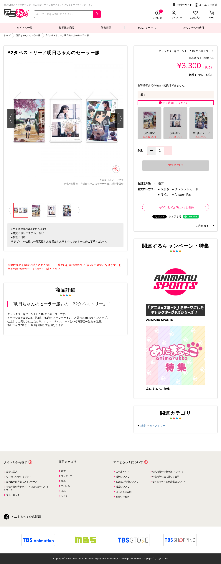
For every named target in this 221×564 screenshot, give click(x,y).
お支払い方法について (127, 481)
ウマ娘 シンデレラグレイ (18, 476)
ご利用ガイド (182, 5)
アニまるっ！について (128, 462)
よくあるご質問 (206, 5)
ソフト (64, 496)
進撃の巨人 (11, 471)
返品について (122, 486)
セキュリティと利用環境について (169, 481)
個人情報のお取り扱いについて (168, 471)
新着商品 (106, 27)
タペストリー (157, 425)
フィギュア (66, 476)
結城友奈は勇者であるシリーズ (21, 481)
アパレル (65, 486)
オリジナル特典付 (193, 27)
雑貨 (143, 425)
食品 (63, 491)
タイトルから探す (15, 462)
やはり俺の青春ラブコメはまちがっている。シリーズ (27, 488)
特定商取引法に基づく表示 (165, 476)
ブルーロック (13, 495)
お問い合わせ (122, 497)
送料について (122, 476)
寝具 (63, 481)
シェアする (175, 216)
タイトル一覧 (24, 27)
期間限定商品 (67, 27)
